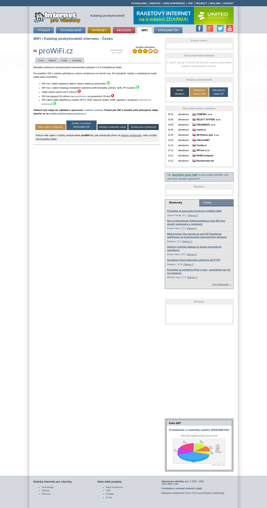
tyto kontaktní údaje (46, 139)
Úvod (40, 60)
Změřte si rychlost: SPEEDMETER (81, 125)
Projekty (201, 3)
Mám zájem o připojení (50, 127)
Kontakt (228, 3)
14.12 (170, 145)
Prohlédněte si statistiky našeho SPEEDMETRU (199, 429)
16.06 (170, 119)
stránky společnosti (131, 135)
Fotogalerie (139, 3)
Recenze (46, 494)
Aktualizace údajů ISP (219, 92)
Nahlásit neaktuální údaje (112, 127)
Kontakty (77, 60)
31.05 (170, 135)
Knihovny (155, 3)
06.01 (170, 114)
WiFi (37, 38)
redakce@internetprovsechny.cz (67, 113)
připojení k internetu (57, 17)
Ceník (64, 60)
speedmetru (80, 96)
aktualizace (183, 114)
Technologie (48, 487)
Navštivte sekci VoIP (185, 174)
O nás (109, 497)
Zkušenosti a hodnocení (143, 127)
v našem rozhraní (93, 110)
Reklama (215, 3)
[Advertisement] (199, 313)
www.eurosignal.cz (9, 81)
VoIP (190, 3)
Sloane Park (190, 493)
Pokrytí (52, 60)
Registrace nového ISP (199, 92)
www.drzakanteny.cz (257, 116)
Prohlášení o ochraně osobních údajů (181, 488)
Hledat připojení (179, 92)
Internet (45, 490)
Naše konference (174, 3)
